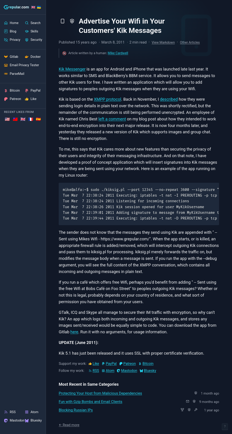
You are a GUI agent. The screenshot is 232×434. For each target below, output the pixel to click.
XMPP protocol (107, 99)
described (169, 99)
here (74, 331)
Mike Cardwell (118, 53)
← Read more (69, 425)
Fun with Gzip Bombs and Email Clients (90, 402)
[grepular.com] (16, 7)
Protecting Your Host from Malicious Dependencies (100, 393)
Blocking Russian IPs (76, 410)
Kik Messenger (72, 69)
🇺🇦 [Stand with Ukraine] (39, 7)
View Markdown (163, 42)
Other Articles (190, 42)
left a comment (112, 119)
